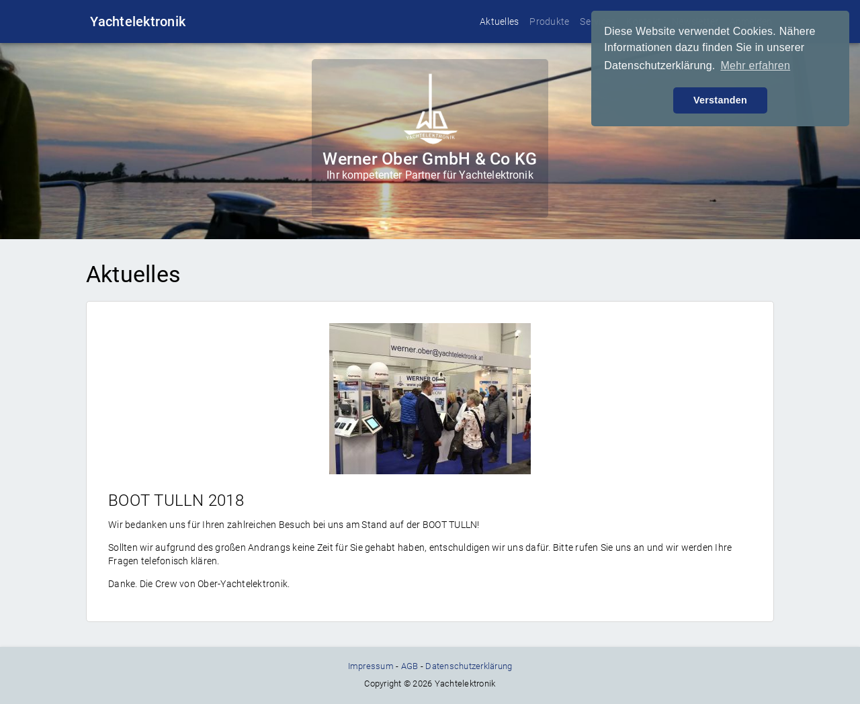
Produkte (549, 21)
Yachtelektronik (137, 21)
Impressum (371, 666)
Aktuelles (499, 21)
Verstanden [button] (720, 100)
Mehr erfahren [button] (755, 65)
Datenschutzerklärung (468, 666)
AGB (410, 666)
